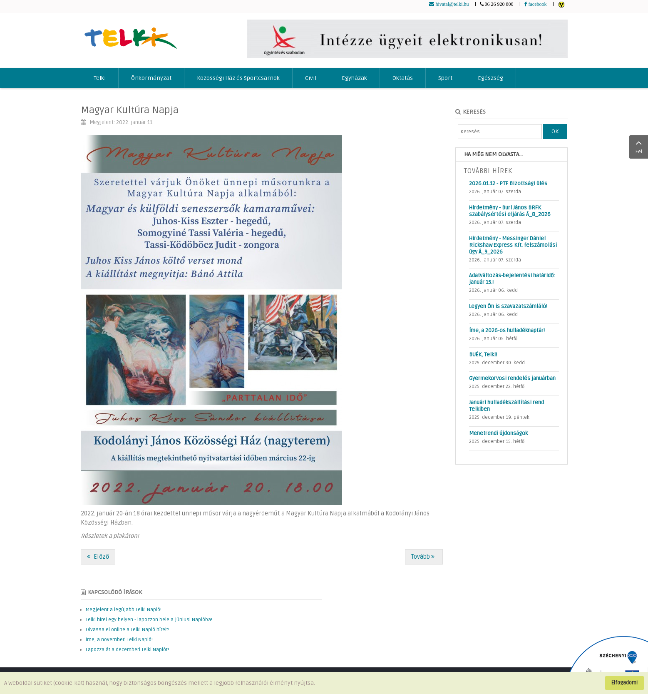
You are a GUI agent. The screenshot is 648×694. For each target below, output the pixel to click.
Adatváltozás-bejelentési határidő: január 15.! (512, 279)
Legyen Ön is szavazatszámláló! (508, 306)
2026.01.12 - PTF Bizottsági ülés (508, 183)
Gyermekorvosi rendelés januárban (512, 378)
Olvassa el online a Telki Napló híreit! (127, 630)
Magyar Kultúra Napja (130, 110)
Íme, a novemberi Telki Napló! (119, 640)
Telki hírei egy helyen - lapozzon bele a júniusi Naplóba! (149, 620)
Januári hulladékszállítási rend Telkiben (506, 406)
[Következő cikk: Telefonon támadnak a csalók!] (424, 557)
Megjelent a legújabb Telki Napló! (123, 610)
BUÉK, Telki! (483, 354)
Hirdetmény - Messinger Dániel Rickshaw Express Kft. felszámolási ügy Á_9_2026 (513, 245)
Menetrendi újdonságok (498, 433)
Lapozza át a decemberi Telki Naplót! (127, 650)
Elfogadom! (624, 682)
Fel (638, 146)
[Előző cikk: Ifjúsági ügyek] (98, 557)
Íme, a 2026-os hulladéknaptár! (507, 330)
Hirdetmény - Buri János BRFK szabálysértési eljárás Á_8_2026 (510, 211)
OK (555, 131)
